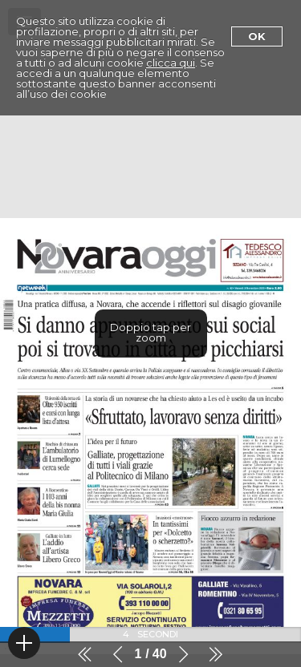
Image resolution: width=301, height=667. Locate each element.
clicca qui (170, 62)
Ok (257, 36)
